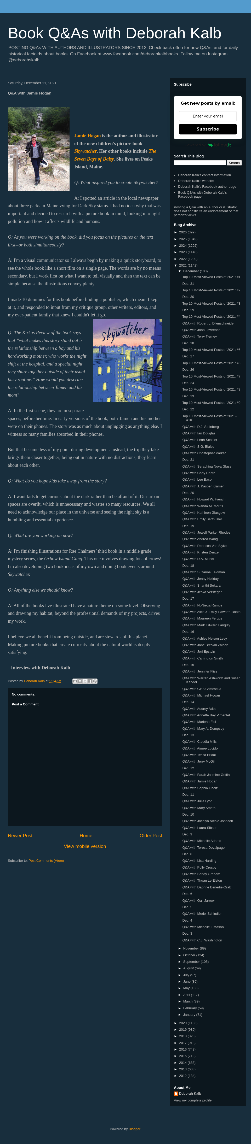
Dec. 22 (188, 409)
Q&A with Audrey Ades (199, 709)
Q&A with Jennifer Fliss (199, 671)
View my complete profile (193, 1100)
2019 (183, 1029)
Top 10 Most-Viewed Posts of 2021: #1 (211, 277)
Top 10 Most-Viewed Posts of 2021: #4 (211, 317)
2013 (183, 1069)
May (187, 988)
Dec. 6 (187, 894)
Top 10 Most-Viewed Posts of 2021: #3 (211, 303)
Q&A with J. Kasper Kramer (203, 486)
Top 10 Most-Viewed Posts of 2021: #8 (211, 389)
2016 (183, 1049)
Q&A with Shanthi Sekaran (202, 585)
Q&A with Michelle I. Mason (203, 927)
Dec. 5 (187, 907)
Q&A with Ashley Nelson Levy (204, 638)
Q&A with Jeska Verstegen (202, 592)
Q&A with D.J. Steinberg (200, 427)
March (188, 1001)
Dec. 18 (188, 566)
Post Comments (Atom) (46, 861)
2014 (183, 1063)
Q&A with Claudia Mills (199, 742)
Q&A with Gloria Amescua (201, 689)
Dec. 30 (188, 297)
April (187, 995)
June (187, 981)
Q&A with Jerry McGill (198, 761)
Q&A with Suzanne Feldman (203, 572)
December (191, 271)
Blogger (134, 1129)
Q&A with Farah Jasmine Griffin (206, 775)
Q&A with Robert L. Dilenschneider (208, 323)
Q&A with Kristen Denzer (201, 552)
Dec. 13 (188, 735)
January (189, 1015)
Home (86, 835)
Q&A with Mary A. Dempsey (203, 728)
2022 (183, 259)
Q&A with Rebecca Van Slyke (204, 546)
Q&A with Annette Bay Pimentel (206, 715)
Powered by (208, 145)
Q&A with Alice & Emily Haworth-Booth (211, 612)
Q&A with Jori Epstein (198, 651)
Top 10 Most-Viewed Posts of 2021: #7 (211, 376)
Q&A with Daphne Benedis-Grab (206, 887)
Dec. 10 (188, 814)
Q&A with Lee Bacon (197, 479)
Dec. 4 (187, 920)
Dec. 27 (188, 356)
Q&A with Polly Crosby (199, 867)
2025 (183, 239)
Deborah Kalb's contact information (204, 175)
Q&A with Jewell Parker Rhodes (206, 532)
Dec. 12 (188, 768)
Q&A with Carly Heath (198, 473)
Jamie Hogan (87, 135)
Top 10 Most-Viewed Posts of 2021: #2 (211, 290)
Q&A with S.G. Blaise (198, 447)
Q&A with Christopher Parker (204, 453)
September (192, 962)
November (191, 948)
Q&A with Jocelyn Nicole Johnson (207, 821)
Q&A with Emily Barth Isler (202, 519)
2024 (183, 245)
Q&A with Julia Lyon (197, 801)
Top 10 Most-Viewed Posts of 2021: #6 (211, 363)
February (190, 1008)
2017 (183, 1043)
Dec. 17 (188, 598)
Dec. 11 (188, 795)
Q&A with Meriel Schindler (201, 914)
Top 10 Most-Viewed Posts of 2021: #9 (211, 403)
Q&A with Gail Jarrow (198, 901)
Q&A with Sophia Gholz (200, 788)
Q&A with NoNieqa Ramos (202, 605)
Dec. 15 (188, 665)
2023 (183, 252)
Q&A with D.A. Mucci (198, 559)
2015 (183, 1056)
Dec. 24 (188, 383)
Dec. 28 (188, 343)
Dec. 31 (188, 284)
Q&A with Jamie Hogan (199, 781)
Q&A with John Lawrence (201, 330)
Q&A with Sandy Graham (201, 874)
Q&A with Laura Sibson (199, 828)
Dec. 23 (188, 396)
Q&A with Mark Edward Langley (206, 625)
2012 (183, 1076)
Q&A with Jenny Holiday (200, 579)
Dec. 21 (188, 460)
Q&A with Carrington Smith (202, 658)
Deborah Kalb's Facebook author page (207, 186)
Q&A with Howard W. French (203, 499)
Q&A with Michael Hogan (201, 695)
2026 (183, 232)
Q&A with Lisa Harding (199, 861)
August (189, 968)
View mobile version (85, 846)
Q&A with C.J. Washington (202, 940)
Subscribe (208, 129)
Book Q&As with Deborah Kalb (114, 33)
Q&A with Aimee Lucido (200, 748)
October (189, 955)
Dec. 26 (188, 369)
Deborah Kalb (190, 1093)
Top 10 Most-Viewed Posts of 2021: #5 (211, 350)
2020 (183, 1023)
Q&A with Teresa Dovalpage (203, 848)
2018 (183, 1036)
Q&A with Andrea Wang (200, 539)
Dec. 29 (188, 310)
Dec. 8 (187, 854)
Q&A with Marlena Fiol (199, 722)
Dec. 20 (188, 493)
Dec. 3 (187, 933)
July (186, 975)
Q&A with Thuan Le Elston (202, 880)
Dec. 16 (188, 632)
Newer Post (20, 835)
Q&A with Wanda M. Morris (202, 506)
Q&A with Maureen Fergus (202, 618)
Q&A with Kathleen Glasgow (203, 513)
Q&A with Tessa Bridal (199, 755)
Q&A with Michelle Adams (201, 841)
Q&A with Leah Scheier (199, 440)
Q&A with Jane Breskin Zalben (205, 645)
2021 (183, 265)
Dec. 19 (188, 526)
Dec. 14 (188, 702)
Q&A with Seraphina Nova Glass (206, 466)
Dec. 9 (187, 834)
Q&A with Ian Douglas (198, 433)
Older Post (151, 835)
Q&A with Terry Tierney (199, 336)
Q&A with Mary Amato (198, 808)
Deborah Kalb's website (196, 181)
